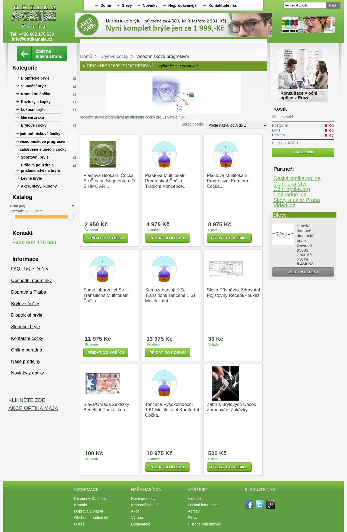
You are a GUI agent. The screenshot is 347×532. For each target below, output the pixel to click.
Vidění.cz (284, 205)
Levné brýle (31, 178)
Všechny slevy (303, 272)
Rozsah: (17, 211)
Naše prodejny (25, 361)
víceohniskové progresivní (44, 141)
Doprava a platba (88, 511)
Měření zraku (32, 117)
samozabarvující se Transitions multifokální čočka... (106, 295)
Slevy (127, 5)
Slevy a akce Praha (296, 200)
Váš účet (195, 498)
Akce (135, 511)
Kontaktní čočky (35, 94)
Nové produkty (143, 498)
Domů (105, 5)
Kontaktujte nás (222, 5)
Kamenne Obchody (90, 498)
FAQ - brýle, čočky (29, 268)
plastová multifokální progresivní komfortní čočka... (229, 181)
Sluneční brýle (34, 86)
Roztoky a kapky (36, 102)
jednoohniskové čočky (40, 134)
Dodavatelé (140, 524)
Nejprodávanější (183, 5)
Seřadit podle (193, 124)
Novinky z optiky (27, 373)
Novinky (150, 5)
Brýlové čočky (34, 125)
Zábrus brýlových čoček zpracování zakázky (231, 407)
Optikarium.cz (289, 195)
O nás (79, 524)
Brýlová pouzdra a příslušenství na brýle (40, 168)
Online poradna (26, 350)
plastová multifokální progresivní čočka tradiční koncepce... (166, 181)
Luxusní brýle (33, 109)
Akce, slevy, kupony (39, 186)
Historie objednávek (204, 524)
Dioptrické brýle (35, 78)
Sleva (192, 517)
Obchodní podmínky (31, 280)
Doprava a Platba (28, 292)
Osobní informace (203, 505)
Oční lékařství (289, 184)
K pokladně (303, 152)
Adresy (194, 511)
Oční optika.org (291, 189)
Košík (280, 109)
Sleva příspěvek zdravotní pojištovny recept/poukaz (233, 292)
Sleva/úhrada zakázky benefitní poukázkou (106, 407)
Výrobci (137, 517)
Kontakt (80, 505)
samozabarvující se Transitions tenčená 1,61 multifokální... (170, 295)
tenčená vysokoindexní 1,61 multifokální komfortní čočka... (172, 410)
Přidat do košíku (106, 238)
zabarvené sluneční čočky (43, 149)
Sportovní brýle (35, 157)
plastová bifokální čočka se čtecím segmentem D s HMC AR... (109, 181)
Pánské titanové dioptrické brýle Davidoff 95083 (306, 238)
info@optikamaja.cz (32, 39)
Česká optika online (297, 178)
